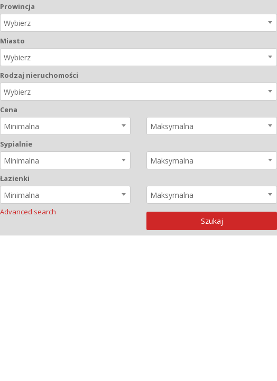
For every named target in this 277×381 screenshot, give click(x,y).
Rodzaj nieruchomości (39, 75)
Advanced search (28, 211)
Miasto (12, 41)
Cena (8, 109)
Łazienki (15, 178)
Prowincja (17, 6)
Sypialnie (16, 144)
